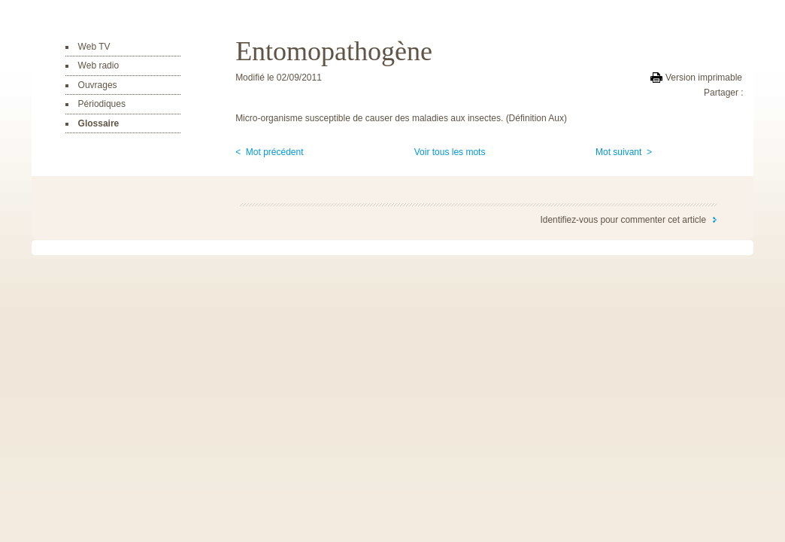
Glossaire (99, 123)
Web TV (94, 46)
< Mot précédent (269, 152)
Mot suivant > (624, 152)
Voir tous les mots (450, 152)
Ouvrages (97, 85)
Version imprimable (703, 77)
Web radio (98, 65)
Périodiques (102, 104)
